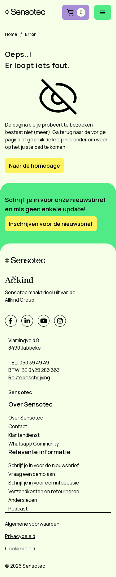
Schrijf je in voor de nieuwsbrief (43, 465)
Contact (17, 426)
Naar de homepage (34, 165)
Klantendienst (24, 435)
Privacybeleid (20, 536)
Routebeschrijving (29, 377)
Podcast (18, 508)
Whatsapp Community (33, 443)
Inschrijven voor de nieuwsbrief (51, 223)
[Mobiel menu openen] (102, 12)
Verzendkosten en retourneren (43, 491)
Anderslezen (22, 500)
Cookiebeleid (20, 548)
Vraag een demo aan (31, 474)
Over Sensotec (25, 417)
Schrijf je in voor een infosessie (43, 482)
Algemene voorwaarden (32, 523)
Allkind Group (19, 299)
